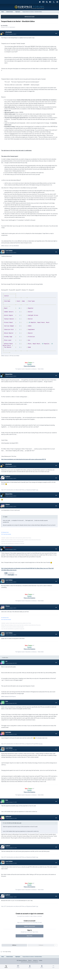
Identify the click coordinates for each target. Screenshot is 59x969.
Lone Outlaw (8, 250)
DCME (5, 573)
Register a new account (29, 926)
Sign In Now (29, 935)
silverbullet (5, 25)
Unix (6, 701)
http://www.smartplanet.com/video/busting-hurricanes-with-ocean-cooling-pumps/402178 (23, 459)
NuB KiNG (8, 732)
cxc (6, 661)
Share (14, 945)
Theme (30, 960)
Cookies (40, 960)
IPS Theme (19, 960)
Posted (10, 34)
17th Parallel (11, 574)
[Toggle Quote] (3, 516)
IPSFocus (25, 960)
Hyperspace (12, 27)
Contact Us (35, 960)
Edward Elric (8, 374)
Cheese (7, 504)
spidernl (7, 476)
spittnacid (8, 816)
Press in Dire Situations (29, 366)
